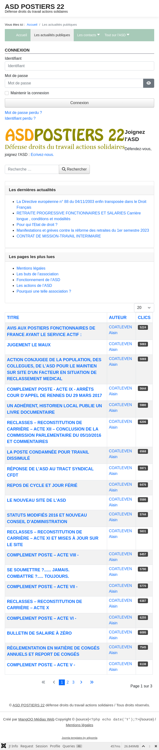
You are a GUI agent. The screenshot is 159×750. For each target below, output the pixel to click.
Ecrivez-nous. (42, 155)
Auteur (118, 317)
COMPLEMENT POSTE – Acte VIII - (43, 555)
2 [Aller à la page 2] (68, 682)
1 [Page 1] (62, 682)
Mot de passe (16, 76)
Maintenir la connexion (30, 93)
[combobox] (32, 169)
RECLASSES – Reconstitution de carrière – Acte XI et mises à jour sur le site (52, 538)
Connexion (79, 103)
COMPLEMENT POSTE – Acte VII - (42, 586)
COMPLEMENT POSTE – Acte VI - (41, 618)
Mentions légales (79, 725)
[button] (87, 35)
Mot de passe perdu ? (23, 113)
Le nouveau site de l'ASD (36, 500)
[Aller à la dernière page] (92, 682)
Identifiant (13, 58)
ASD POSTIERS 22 (34, 6)
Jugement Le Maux (29, 345)
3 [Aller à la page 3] (73, 682)
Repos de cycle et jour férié (42, 485)
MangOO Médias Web (36, 719)
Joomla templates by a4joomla (80, 737)
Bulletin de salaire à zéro (39, 633)
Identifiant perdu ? (20, 118)
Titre (13, 317)
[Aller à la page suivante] (81, 682)
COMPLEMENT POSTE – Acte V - (41, 664)
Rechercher (74, 169)
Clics (144, 317)
